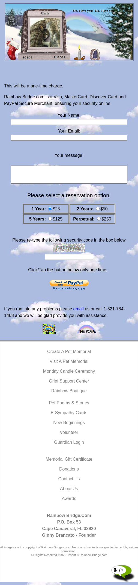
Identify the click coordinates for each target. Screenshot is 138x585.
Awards (69, 501)
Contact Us (69, 482)
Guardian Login (69, 445)
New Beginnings (69, 426)
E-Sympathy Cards (69, 416)
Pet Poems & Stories (69, 406)
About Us (69, 492)
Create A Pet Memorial (69, 354)
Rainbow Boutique (69, 394)
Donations (69, 472)
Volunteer (69, 435)
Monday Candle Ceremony (69, 374)
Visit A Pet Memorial (69, 364)
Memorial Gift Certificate (69, 462)
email (78, 312)
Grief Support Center (69, 384)
